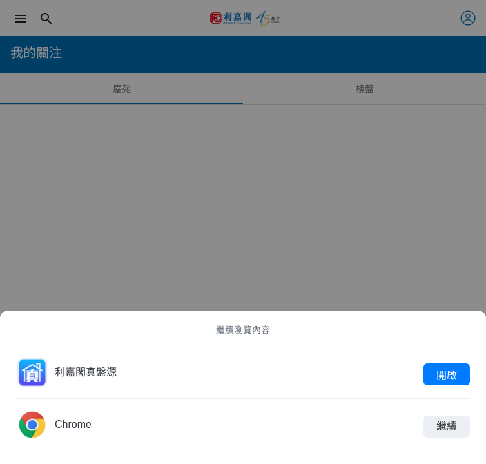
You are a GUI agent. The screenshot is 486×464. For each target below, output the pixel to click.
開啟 (446, 374)
